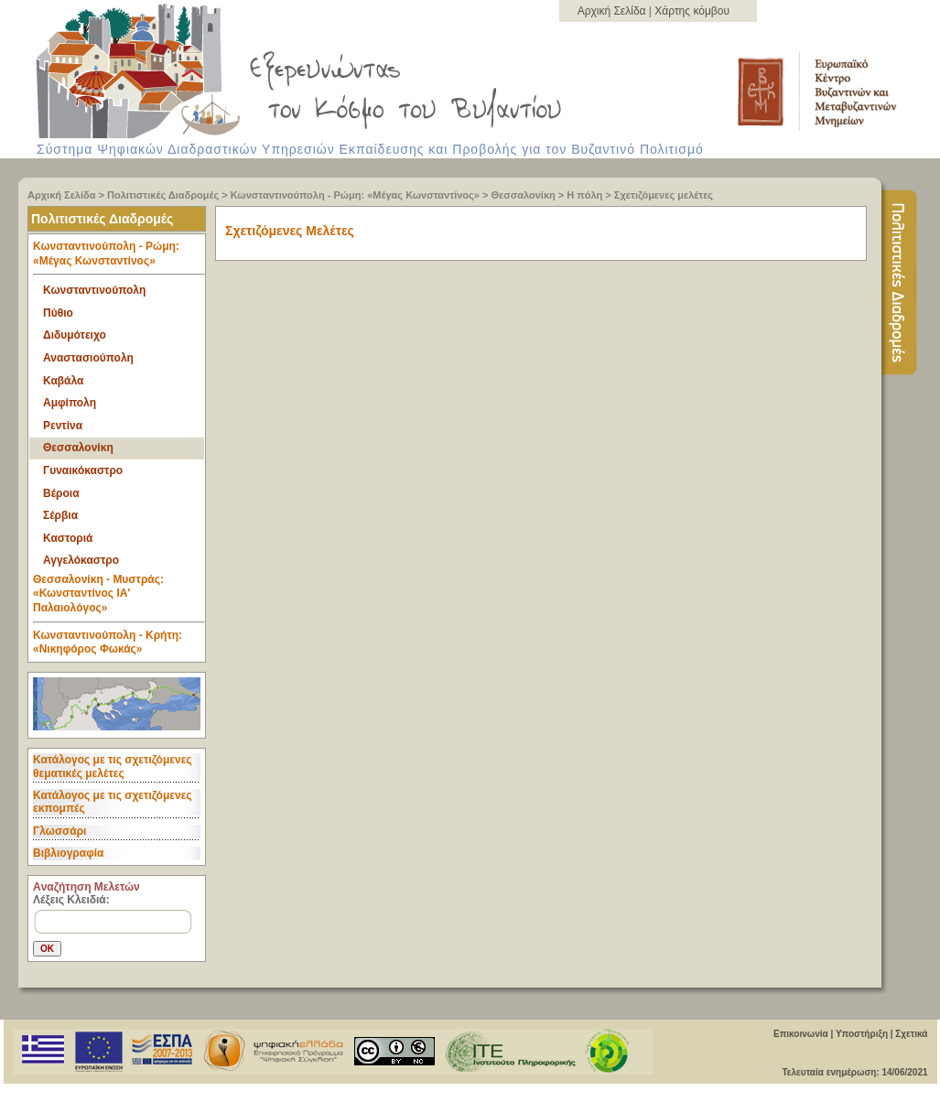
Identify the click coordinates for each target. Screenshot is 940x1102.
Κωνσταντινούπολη (94, 290)
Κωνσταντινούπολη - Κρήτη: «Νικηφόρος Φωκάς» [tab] (107, 642)
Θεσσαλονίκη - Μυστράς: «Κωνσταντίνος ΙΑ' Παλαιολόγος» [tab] (119, 598)
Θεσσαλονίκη (523, 194)
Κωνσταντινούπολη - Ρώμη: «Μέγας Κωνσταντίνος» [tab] (119, 258)
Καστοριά (67, 538)
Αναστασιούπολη (88, 357)
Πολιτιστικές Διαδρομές (163, 194)
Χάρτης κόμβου (691, 11)
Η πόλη (586, 194)
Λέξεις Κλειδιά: (71, 899)
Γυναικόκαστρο (83, 470)
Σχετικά (911, 1034)
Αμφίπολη (69, 402)
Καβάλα (63, 380)
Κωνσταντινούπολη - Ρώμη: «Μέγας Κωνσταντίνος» (355, 194)
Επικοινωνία (800, 1034)
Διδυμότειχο (74, 335)
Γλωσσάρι (59, 831)
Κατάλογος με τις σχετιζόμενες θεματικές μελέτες (112, 766)
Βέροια (61, 493)
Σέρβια (60, 515)
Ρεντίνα (62, 425)
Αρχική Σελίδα (613, 11)
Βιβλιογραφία (68, 853)
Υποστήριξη (862, 1034)
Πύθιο (58, 313)
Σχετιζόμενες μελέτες (663, 194)
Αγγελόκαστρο (81, 560)
